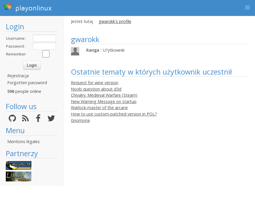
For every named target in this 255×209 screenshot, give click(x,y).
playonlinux (27, 7)
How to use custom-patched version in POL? (114, 114)
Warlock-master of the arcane (99, 107)
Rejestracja (18, 75)
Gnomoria (80, 120)
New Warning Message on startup (104, 101)
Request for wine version (94, 82)
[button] (247, 7)
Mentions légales (23, 141)
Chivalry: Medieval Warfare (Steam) (104, 95)
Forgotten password (27, 82)
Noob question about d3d (96, 89)
